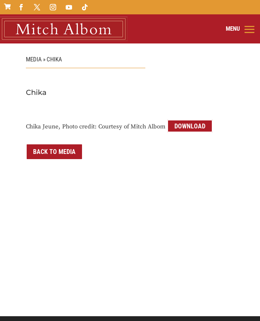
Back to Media (54, 152)
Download (189, 126)
